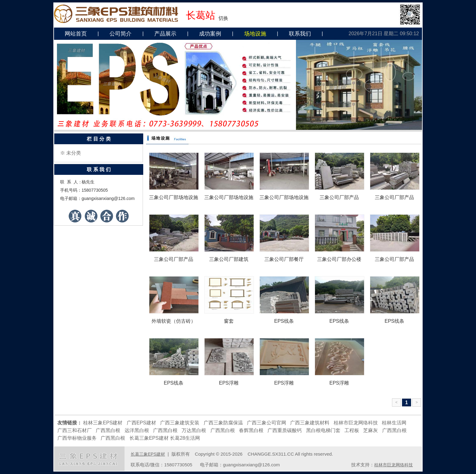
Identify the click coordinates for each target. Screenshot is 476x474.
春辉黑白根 (251, 430)
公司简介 (120, 34)
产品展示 (165, 34)
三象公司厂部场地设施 (173, 197)
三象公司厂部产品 (339, 197)
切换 (223, 18)
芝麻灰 (370, 430)
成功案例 (210, 34)
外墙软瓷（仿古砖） (174, 321)
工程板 (351, 430)
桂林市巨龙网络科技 (356, 422)
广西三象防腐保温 (223, 422)
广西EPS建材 (141, 422)
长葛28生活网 (185, 438)
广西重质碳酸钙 (284, 430)
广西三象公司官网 (266, 422)
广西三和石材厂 (74, 430)
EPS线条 (284, 321)
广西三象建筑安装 (179, 422)
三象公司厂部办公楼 (339, 259)
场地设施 (255, 34)
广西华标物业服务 (77, 438)
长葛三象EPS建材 (149, 438)
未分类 (73, 153)
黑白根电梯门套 (323, 430)
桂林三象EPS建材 (102, 422)
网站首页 (76, 34)
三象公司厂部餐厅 (284, 259)
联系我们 (300, 34)
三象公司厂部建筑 (228, 259)
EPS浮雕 (229, 383)
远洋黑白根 (137, 430)
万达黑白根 (194, 430)
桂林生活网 (394, 422)
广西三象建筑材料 (309, 422)
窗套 (229, 321)
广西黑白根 (108, 430)
